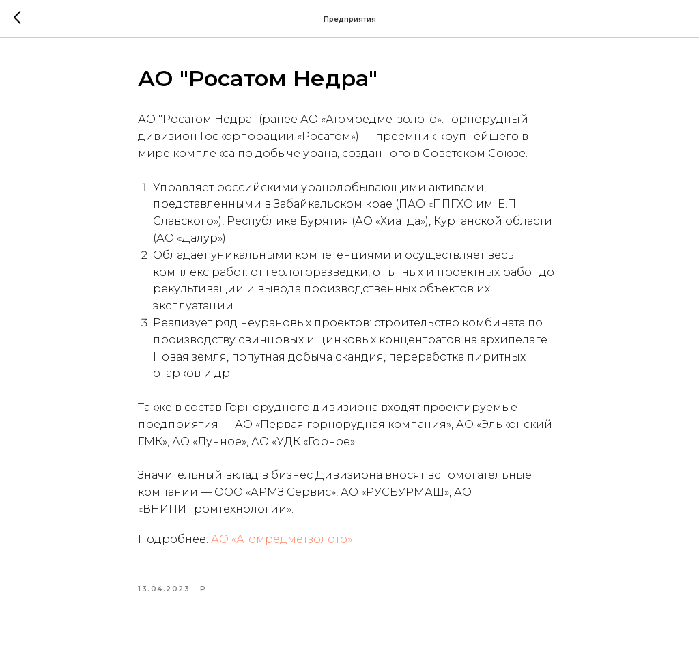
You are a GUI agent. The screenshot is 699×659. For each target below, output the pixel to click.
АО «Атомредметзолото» (281, 539)
